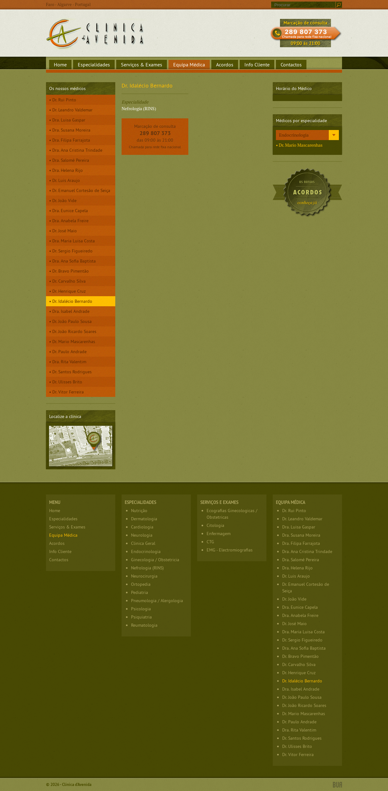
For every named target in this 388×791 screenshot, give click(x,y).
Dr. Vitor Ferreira (68, 392)
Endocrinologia (294, 135)
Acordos (224, 64)
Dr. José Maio (64, 231)
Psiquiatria (141, 617)
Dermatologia (144, 519)
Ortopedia (141, 584)
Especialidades (94, 64)
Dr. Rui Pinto (64, 100)
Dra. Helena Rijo (67, 170)
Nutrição (139, 510)
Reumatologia (144, 625)
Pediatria (139, 592)
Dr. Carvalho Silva (69, 281)
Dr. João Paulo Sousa (72, 321)
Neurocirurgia (144, 576)
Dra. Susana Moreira (71, 130)
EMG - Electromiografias (230, 550)
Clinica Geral (143, 543)
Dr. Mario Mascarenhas (73, 341)
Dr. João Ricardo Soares (74, 331)
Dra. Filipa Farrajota (71, 140)
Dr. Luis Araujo (66, 180)
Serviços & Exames (141, 64)
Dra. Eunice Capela (70, 210)
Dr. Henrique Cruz (69, 291)
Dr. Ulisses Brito (67, 382)
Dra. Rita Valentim (69, 361)
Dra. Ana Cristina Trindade (77, 150)
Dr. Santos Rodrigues (72, 372)
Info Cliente (257, 64)
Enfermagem (219, 533)
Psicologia (141, 609)
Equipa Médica (189, 64)
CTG (210, 542)
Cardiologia (142, 527)
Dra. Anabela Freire (70, 220)
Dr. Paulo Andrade (69, 351)
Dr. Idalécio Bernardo (72, 301)
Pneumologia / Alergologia (157, 600)
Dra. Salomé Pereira (70, 160)
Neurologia (141, 535)
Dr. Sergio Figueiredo (72, 251)
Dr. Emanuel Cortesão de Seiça (81, 190)
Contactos (291, 64)
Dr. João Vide (64, 200)
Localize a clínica (80, 446)
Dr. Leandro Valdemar (72, 110)
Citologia (215, 525)
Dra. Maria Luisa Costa (73, 241)
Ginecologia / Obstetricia (155, 559)
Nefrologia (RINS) (147, 568)
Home (60, 64)
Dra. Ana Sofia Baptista (74, 261)
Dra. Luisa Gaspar (68, 120)
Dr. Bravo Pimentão (70, 271)
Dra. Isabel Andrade (70, 311)
